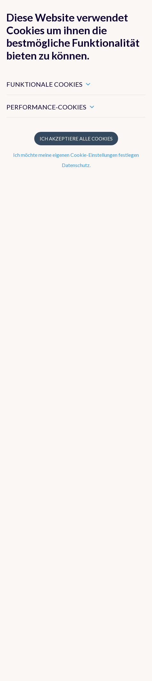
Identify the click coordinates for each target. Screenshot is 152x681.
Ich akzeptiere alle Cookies (76, 138)
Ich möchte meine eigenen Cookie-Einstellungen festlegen (76, 155)
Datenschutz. (76, 165)
